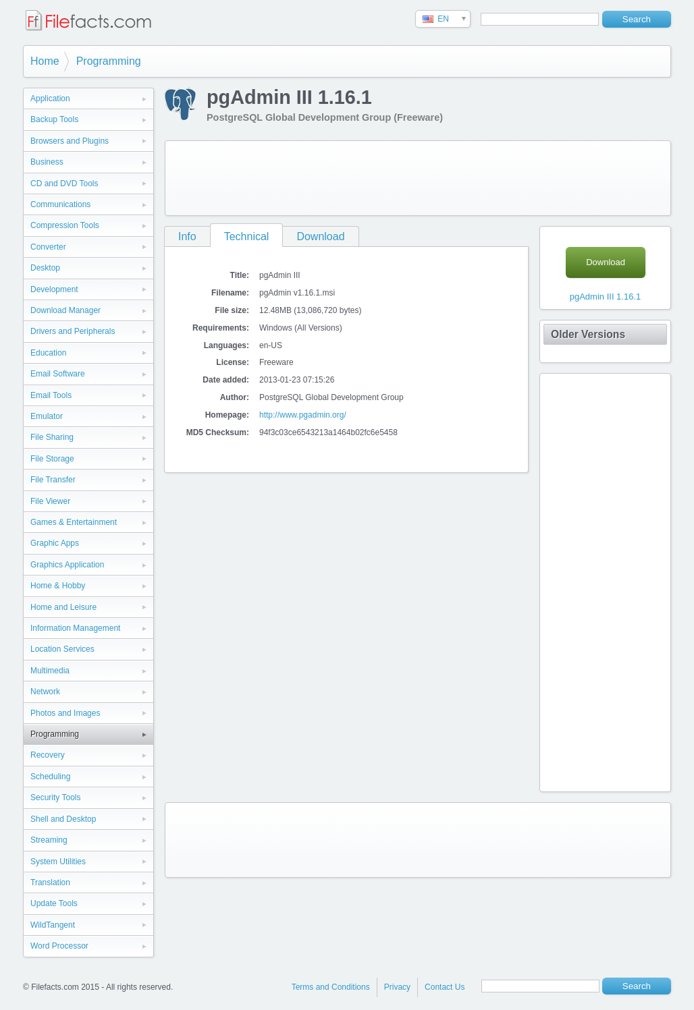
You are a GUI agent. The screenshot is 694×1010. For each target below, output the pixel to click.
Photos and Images (65, 713)
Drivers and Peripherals (72, 331)
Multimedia (50, 670)
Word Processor (59, 946)
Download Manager (65, 310)
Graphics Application (67, 564)
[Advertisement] (418, 178)
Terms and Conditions (331, 987)
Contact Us (444, 987)
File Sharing (52, 437)
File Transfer (53, 479)
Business (46, 162)
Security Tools (55, 797)
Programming (108, 61)
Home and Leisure (63, 607)
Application (50, 98)
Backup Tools (54, 119)
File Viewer (50, 501)
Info (187, 236)
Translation (50, 882)
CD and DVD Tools (64, 183)
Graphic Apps (54, 543)
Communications (60, 204)
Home (44, 61)
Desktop (45, 268)
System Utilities (58, 861)
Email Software (57, 373)
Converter (48, 247)
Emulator (46, 416)
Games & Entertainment (73, 522)
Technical (246, 236)
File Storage (52, 459)
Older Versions (588, 334)
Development (54, 289)
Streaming (49, 840)
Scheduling (50, 776)
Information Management (75, 628)
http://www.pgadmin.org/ (302, 415)
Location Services (62, 649)
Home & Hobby (57, 585)
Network (45, 691)
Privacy (397, 987)
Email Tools (51, 395)
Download (320, 236)
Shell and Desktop (63, 819)
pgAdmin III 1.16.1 (605, 296)
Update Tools (54, 903)
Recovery (47, 755)
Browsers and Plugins (69, 141)
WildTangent (52, 925)
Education (48, 353)
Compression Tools (64, 225)
